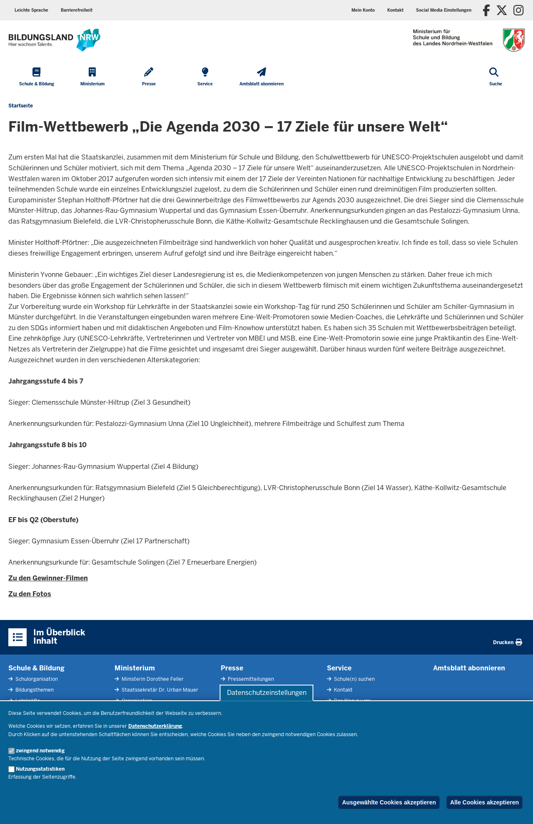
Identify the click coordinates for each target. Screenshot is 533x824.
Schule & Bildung (36, 668)
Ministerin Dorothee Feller (152, 679)
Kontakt (395, 10)
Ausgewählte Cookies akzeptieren (389, 802)
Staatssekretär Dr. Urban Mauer (159, 690)
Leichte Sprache (31, 10)
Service (339, 668)
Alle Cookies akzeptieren (484, 802)
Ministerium (135, 668)
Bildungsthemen (34, 690)
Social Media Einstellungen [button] (443, 10)
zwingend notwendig (40, 750)
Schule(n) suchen (354, 679)
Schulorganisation (36, 679)
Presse (232, 668)
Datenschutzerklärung (155, 726)
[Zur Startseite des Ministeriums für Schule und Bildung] (54, 40)
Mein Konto (363, 10)
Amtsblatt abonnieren (469, 668)
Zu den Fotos (29, 594)
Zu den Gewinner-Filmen (48, 578)
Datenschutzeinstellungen (266, 692)
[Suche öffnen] (495, 77)
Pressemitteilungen (250, 679)
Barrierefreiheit (76, 10)
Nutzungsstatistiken (40, 769)
